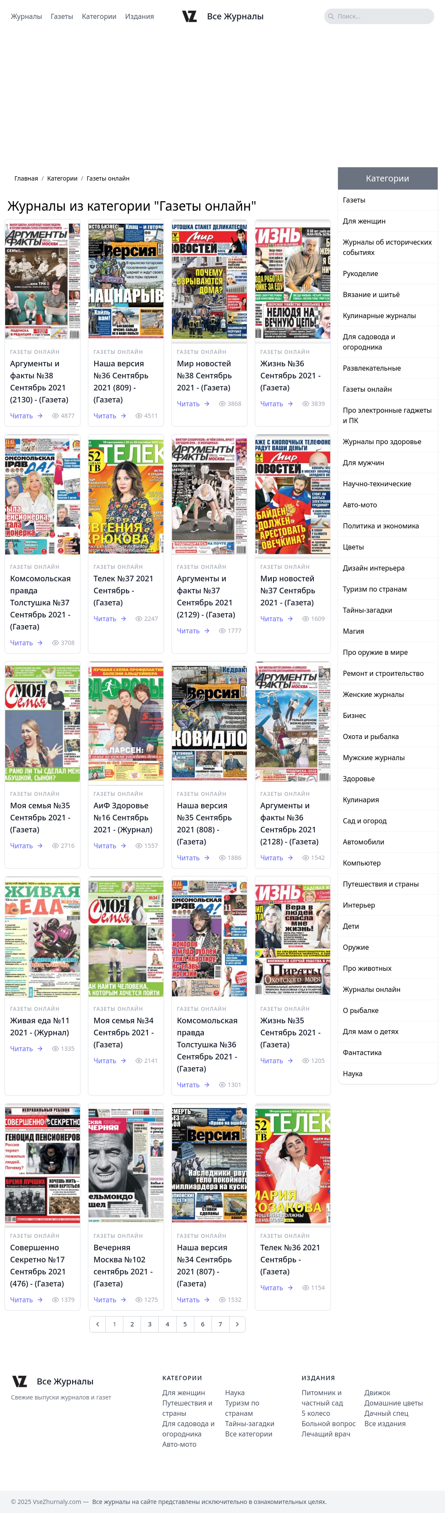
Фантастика (362, 1052)
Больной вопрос (329, 1423)
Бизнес (354, 715)
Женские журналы (373, 694)
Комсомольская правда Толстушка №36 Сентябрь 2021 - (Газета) (207, 1044)
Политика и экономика (381, 526)
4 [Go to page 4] (167, 1324)
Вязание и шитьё (371, 294)
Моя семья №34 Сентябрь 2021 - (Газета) (124, 1032)
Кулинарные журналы (379, 315)
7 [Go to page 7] (220, 1324)
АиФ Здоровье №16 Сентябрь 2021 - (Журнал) (123, 817)
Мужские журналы (374, 757)
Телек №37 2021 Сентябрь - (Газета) (124, 590)
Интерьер (359, 905)
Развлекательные (372, 368)
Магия (354, 631)
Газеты (62, 16)
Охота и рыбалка (371, 736)
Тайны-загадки (368, 610)
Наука (353, 1073)
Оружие (356, 947)
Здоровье (359, 778)
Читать (26, 415)
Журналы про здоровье (382, 441)
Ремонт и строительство (383, 673)
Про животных (367, 968)
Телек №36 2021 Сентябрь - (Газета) (291, 1259)
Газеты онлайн (35, 352)
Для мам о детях (371, 1031)
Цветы (353, 547)
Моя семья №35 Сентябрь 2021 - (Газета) (40, 817)
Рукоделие (360, 273)
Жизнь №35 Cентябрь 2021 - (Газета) (291, 1032)
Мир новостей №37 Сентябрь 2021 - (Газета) (288, 590)
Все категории (249, 1434)
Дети (351, 926)
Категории (99, 16)
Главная (26, 178)
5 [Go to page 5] (185, 1324)
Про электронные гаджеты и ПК (387, 415)
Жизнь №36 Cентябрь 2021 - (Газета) (291, 375)
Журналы (26, 16)
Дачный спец (386, 1413)
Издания (139, 16)
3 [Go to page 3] (149, 1324)
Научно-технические (377, 483)
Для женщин (364, 221)
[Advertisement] (222, 100)
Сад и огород (365, 821)
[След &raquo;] (237, 1324)
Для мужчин (363, 462)
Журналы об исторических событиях (387, 247)
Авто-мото (360, 504)
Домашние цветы (394, 1403)
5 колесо (316, 1413)
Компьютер (362, 863)
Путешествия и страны (381, 884)
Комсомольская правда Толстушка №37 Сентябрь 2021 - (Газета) (40, 602)
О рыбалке (361, 1010)
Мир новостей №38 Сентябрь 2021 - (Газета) (204, 375)
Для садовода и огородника (369, 342)
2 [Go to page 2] (132, 1324)
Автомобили (363, 842)
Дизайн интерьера (374, 568)
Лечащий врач (326, 1434)
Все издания (385, 1423)
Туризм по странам (375, 589)
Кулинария (361, 799)
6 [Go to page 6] (203, 1324)
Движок (377, 1392)
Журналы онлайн (372, 989)
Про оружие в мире (375, 652)
